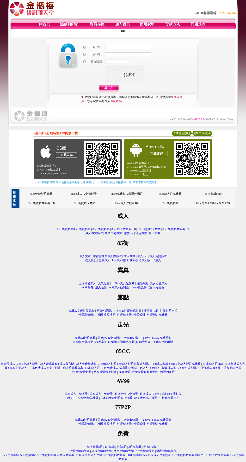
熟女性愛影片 (105, 310)
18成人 (156, 260)
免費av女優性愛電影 (81, 310)
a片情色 (159, 287)
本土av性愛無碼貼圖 (128, 310)
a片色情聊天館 (145, 451)
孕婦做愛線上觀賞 (105, 372)
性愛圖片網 (151, 310)
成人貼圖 (101, 287)
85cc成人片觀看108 (127, 203)
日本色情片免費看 (126, 393)
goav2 (146, 338)
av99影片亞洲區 (119, 287)
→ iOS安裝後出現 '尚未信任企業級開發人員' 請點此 (64, 182)
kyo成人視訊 (120, 260)
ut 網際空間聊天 (83, 342)
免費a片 (121, 447)
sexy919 (71, 398)
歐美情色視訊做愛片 (147, 398)
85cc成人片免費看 (170, 193)
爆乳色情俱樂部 (166, 451)
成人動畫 (129, 256)
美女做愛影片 (158, 283)
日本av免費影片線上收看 (116, 398)
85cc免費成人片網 (84, 203)
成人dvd (142, 256)
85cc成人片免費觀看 (84, 193)
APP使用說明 (181, 133)
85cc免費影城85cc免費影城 (213, 203)
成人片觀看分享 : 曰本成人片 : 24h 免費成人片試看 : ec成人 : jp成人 (105, 368)
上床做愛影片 (87, 283)
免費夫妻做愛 (113, 233)
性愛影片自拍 (168, 310)
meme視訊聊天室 (141, 287)
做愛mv (128, 233)
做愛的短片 (167, 372)
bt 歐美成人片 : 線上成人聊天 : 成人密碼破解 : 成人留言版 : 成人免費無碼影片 (50, 363)
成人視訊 (91, 260)
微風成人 (104, 260)
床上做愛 (154, 233)
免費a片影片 (151, 447)
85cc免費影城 (170, 203)
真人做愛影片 (94, 233)
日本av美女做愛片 (122, 283)
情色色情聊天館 (124, 451)
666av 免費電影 (161, 338)
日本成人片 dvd (149, 393)
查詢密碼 (116, 101)
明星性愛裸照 (106, 314)
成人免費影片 (158, 256)
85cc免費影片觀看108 (41, 203)
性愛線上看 (124, 314)
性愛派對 (139, 314)
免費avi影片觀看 (85, 338)
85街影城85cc (213, 193)
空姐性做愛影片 (81, 372)
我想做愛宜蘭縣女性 (145, 372)
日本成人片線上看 (76, 393)
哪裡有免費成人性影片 (107, 256)
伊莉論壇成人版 (140, 260)
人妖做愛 (104, 283)
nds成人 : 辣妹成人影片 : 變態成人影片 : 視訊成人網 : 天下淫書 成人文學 (195, 368)
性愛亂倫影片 (87, 314)
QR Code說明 (202, 133)
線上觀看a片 (95, 447)
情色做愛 (141, 233)
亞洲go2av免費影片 (110, 338)
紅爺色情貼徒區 (88, 398)
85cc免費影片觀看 (41, 193)
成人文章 (85, 256)
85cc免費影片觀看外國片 (127, 193)
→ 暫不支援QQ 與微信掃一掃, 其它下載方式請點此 (127, 182)
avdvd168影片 (132, 338)
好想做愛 (142, 283)
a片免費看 (135, 447)
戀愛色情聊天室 (79, 451)
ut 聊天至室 (143, 342)
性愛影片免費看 (157, 314)
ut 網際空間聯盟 (163, 342)
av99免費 (87, 287)
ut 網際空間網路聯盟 (121, 342)
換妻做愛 (124, 372)
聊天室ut (100, 342)
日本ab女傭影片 (171, 393)
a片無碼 (110, 447)
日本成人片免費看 (101, 393)
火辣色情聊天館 (102, 451)
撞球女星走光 (170, 398)
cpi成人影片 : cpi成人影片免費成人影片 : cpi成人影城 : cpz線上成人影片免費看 (151, 363)
